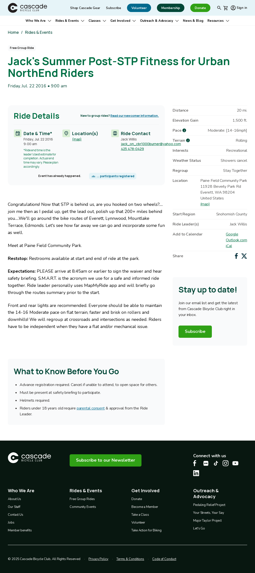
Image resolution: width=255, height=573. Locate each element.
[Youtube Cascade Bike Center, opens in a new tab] (235, 463)
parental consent (91, 408)
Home (13, 32)
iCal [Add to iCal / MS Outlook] (229, 246)
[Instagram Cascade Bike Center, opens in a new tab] (226, 463)
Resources (215, 21)
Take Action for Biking (146, 530)
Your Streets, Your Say (208, 512)
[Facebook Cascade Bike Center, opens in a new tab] (196, 463)
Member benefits (20, 530)
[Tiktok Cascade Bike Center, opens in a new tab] (216, 463)
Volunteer (138, 522)
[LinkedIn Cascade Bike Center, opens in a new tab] (196, 473)
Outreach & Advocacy (156, 21)
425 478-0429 (132, 148)
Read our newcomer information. (134, 116)
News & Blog (193, 21)
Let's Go (199, 527)
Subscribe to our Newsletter (105, 460)
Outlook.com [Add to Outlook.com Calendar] (236, 240)
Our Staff (14, 506)
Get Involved (120, 21)
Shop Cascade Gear (85, 8)
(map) (77, 139)
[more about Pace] (184, 130)
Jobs (11, 522)
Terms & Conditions (130, 559)
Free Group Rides (82, 499)
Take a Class (140, 514)
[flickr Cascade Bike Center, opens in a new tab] (206, 463)
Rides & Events (67, 21)
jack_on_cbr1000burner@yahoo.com (151, 143)
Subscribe (113, 8)
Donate (136, 499)
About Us (14, 499)
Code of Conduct (164, 559)
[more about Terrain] (188, 140)
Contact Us (15, 514)
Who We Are (36, 21)
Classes (95, 21)
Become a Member (144, 506)
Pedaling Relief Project (209, 504)
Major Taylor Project (207, 519)
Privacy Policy (98, 559)
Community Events (83, 506)
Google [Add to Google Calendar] (232, 234)
